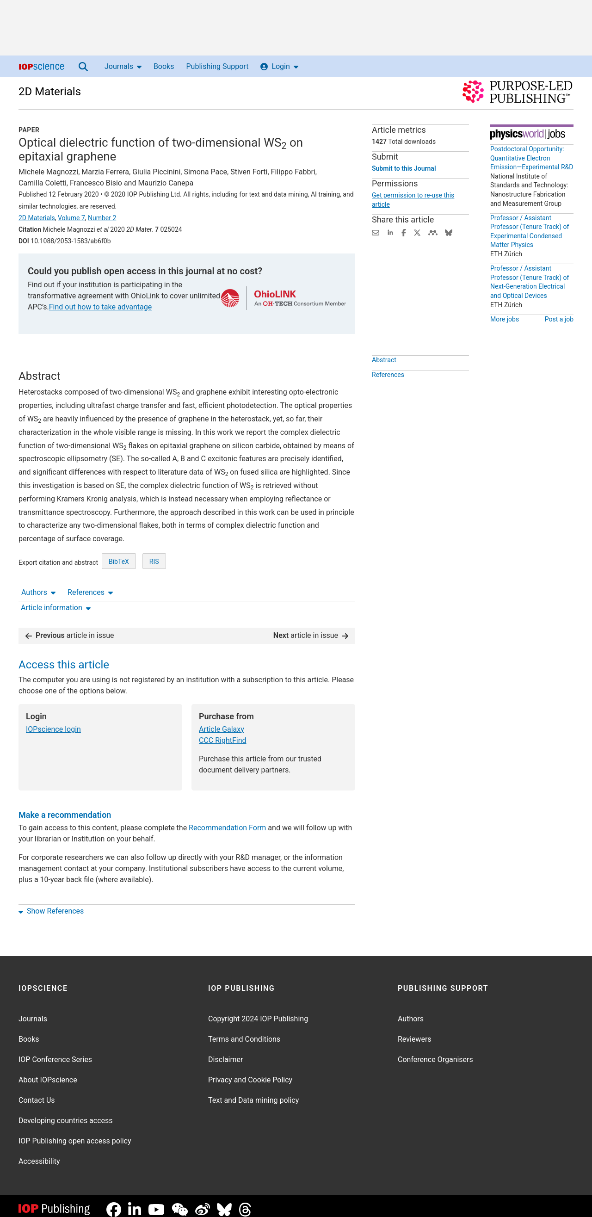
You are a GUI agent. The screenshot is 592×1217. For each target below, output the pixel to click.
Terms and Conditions (244, 1031)
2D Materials (49, 91)
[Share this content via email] (375, 232)
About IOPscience (47, 1072)
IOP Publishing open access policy (74, 1133)
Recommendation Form (227, 820)
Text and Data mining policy (253, 1092)
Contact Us (36, 1092)
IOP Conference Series (55, 1052)
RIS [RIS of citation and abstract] (154, 595)
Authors (38, 361)
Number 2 (102, 218)
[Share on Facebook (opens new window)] (403, 232)
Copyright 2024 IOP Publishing (258, 1011)
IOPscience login (53, 721)
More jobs (504, 319)
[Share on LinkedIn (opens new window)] (390, 232)
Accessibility (39, 1153)
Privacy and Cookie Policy (250, 1072)
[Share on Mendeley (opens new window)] (433, 232)
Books (164, 66)
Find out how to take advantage (100, 307)
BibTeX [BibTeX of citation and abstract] (119, 595)
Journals (123, 66)
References (90, 361)
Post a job (559, 319)
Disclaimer (225, 1052)
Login (279, 66)
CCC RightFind (223, 733)
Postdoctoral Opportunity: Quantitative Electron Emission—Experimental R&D (532, 158)
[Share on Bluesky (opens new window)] (448, 232)
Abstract (384, 381)
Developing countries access (65, 1113)
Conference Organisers (435, 1052)
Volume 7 (71, 218)
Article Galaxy (221, 721)
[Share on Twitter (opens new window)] (417, 232)
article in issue (69, 628)
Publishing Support (217, 66)
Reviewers (415, 1031)
